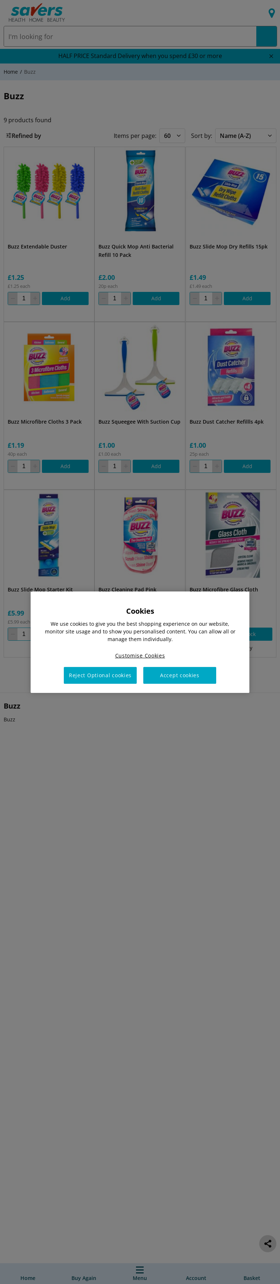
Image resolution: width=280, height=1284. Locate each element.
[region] (140, 642)
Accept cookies (179, 675)
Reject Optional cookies (100, 675)
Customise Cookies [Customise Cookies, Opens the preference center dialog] (140, 655)
